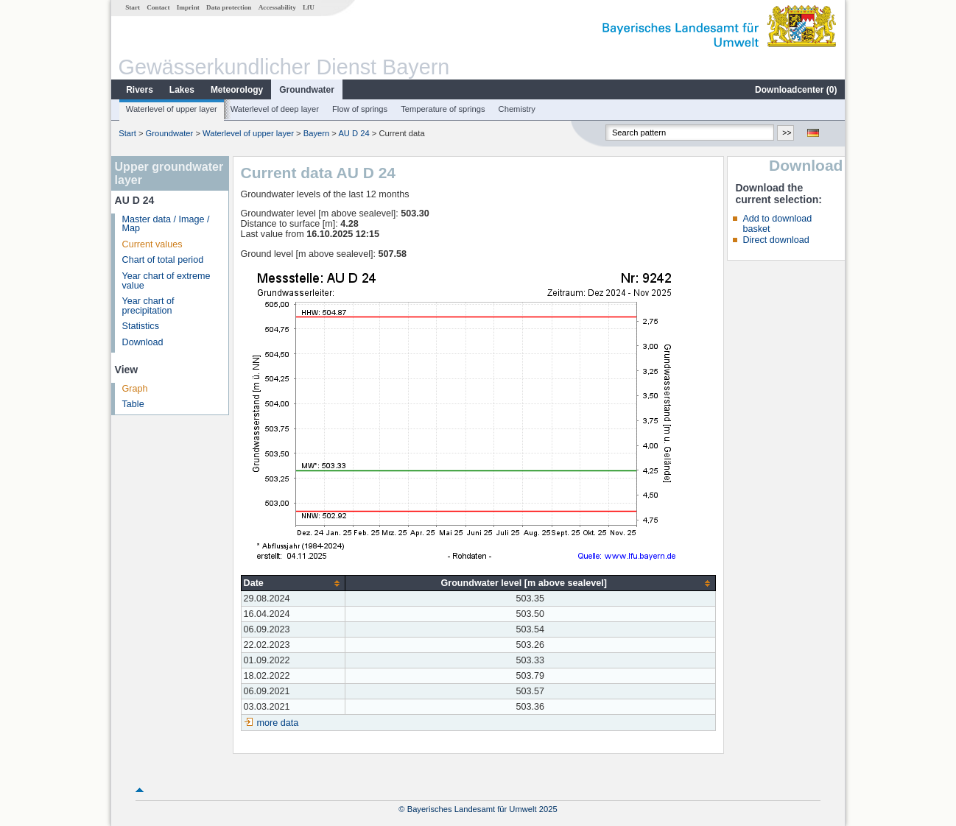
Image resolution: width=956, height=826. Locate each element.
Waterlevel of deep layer (275, 109)
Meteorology (237, 90)
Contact (158, 7)
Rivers (139, 90)
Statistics (140, 326)
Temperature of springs (443, 109)
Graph (135, 389)
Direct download (775, 240)
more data (278, 723)
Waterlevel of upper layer (171, 109)
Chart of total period (163, 260)
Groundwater (306, 90)
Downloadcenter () (796, 90)
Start (132, 7)
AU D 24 (353, 133)
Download (143, 342)
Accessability (277, 7)
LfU (308, 7)
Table (133, 404)
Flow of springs (359, 109)
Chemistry (517, 109)
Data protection (228, 7)
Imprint (188, 7)
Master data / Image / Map (166, 224)
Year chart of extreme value (166, 281)
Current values (152, 244)
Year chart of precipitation (148, 306)
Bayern (316, 133)
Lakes (181, 90)
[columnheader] (293, 583)
